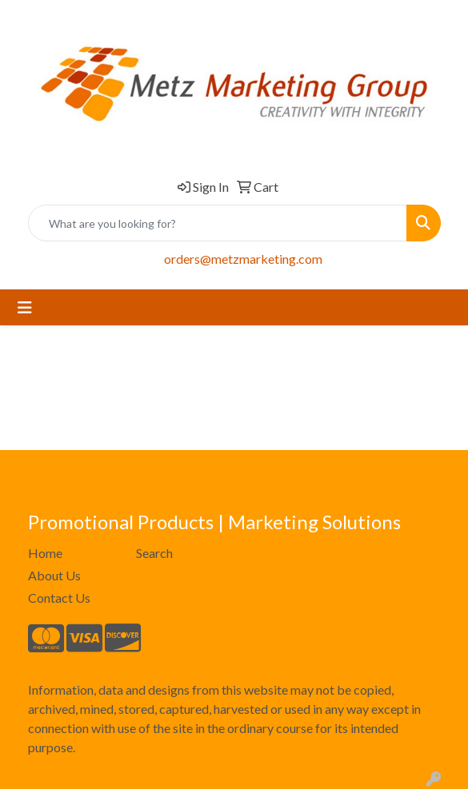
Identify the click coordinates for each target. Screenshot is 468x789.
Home (45, 552)
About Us (54, 575)
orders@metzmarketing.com (243, 258)
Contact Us (59, 597)
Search (154, 552)
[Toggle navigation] (25, 307)
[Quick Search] (217, 223)
